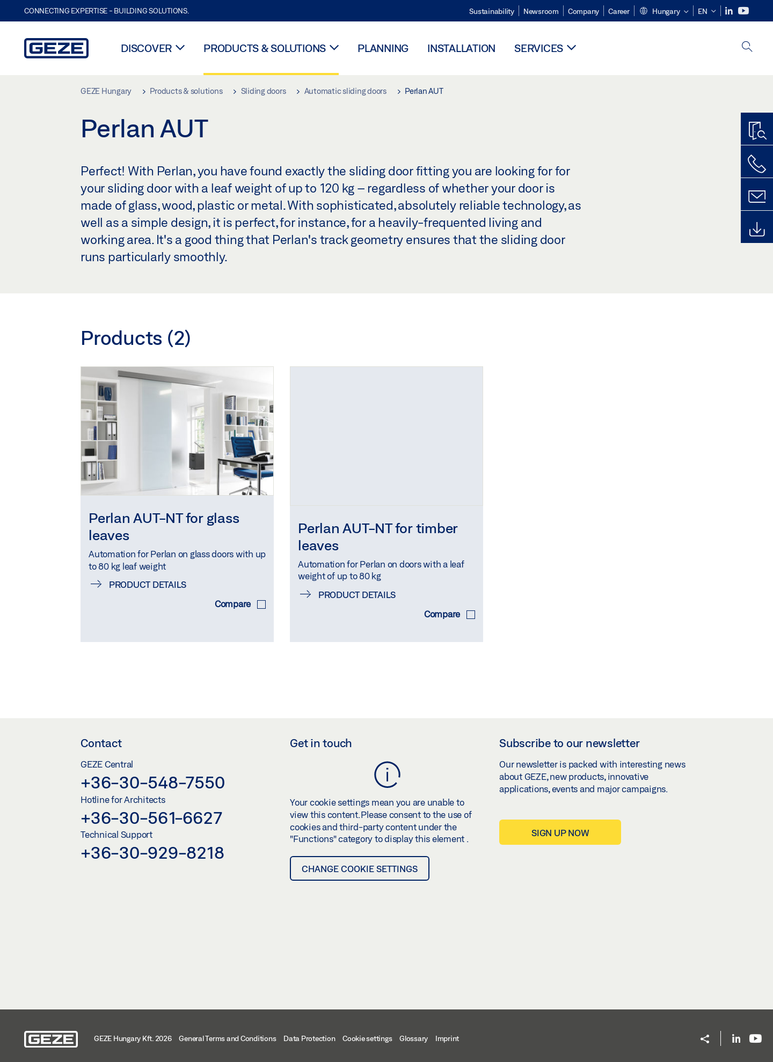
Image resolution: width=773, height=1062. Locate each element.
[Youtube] (743, 11)
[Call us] (757, 164)
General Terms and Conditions (227, 1028)
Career (619, 11)
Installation (461, 48)
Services (538, 48)
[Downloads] (757, 229)
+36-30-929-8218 (152, 842)
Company (583, 11)
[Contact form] (757, 197)
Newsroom (541, 11)
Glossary (413, 1028)
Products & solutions (264, 48)
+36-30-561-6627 (151, 807)
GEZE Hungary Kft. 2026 (133, 1028)
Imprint (447, 1028)
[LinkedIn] (729, 11)
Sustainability (491, 11)
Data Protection (309, 1028)
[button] (664, 12)
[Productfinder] (757, 131)
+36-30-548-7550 (152, 771)
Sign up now (560, 822)
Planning (383, 48)
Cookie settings (367, 1028)
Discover (146, 48)
